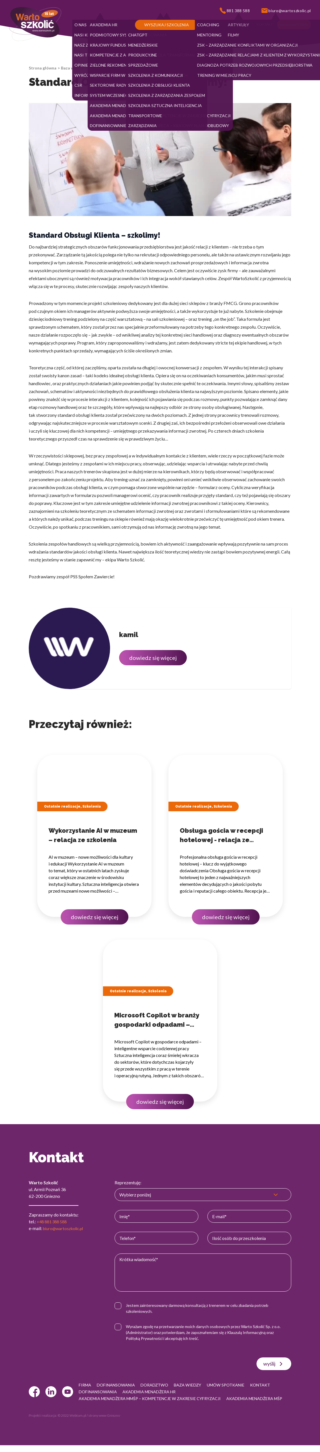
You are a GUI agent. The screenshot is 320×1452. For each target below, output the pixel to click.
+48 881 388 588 (53, 1221)
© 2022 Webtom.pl (72, 1422)
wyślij (273, 1364)
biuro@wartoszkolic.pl (65, 1228)
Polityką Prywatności (148, 1338)
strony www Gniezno (104, 1422)
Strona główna (42, 68)
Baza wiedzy (72, 68)
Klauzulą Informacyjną (250, 1332)
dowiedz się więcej (153, 657)
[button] (80, 24)
